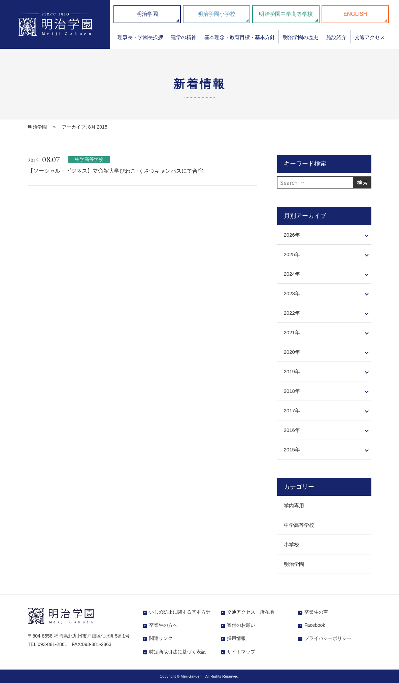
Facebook (314, 625)
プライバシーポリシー (328, 638)
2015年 (292, 449)
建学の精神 (183, 37)
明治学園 (147, 14)
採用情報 (236, 638)
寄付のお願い (241, 625)
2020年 (292, 352)
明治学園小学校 (216, 14)
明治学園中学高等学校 (286, 14)
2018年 (292, 391)
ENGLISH (355, 14)
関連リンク (161, 638)
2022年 (292, 313)
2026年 (292, 235)
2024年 (292, 274)
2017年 (292, 410)
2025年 (292, 254)
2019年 (292, 371)
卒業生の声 (316, 612)
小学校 (291, 544)
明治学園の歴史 (300, 37)
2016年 (292, 430)
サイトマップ (241, 651)
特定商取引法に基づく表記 (177, 651)
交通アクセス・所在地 (250, 612)
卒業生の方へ (163, 625)
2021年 (292, 332)
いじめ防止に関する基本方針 (179, 612)
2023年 (292, 293)
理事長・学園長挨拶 (140, 37)
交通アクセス (370, 37)
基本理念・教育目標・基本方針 (239, 37)
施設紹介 (336, 37)
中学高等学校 (299, 525)
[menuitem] (140, 39)
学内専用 (294, 505)
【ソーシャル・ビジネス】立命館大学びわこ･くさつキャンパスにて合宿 (115, 171)
